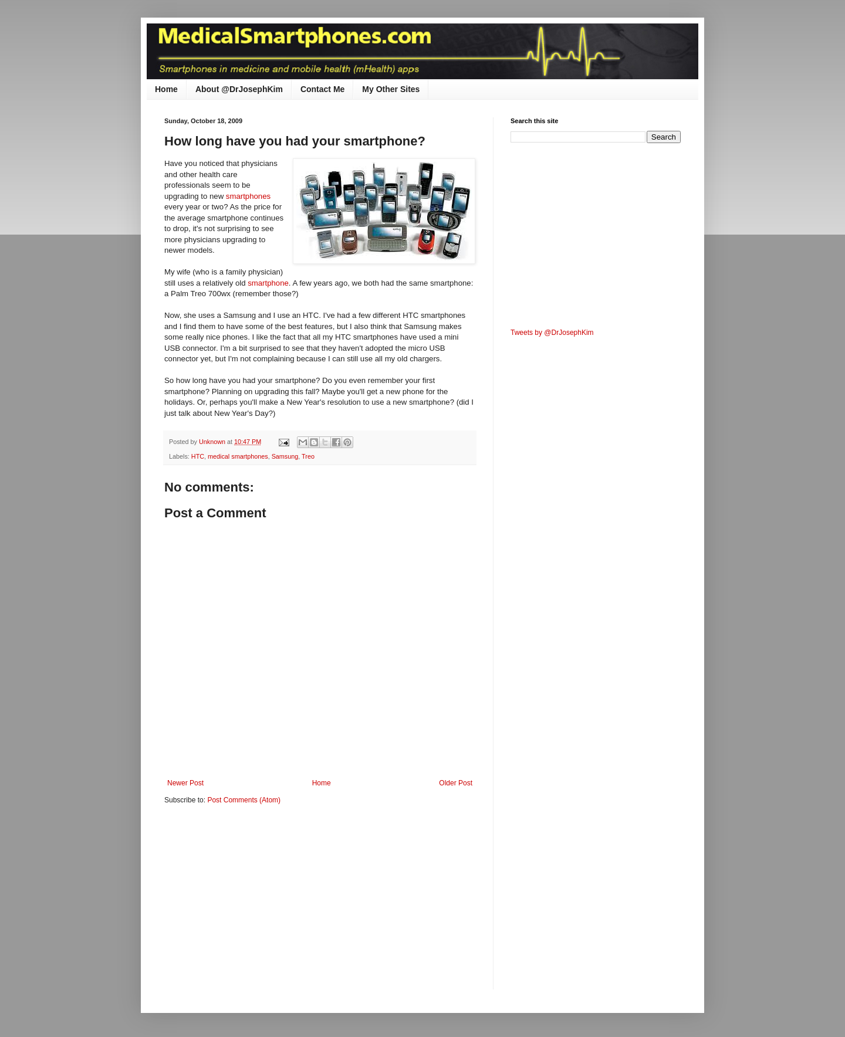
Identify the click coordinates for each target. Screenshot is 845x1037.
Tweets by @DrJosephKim (552, 332)
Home (166, 89)
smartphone (268, 283)
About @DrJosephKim (239, 89)
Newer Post (185, 783)
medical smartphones (238, 456)
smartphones (248, 196)
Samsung (285, 456)
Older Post (455, 783)
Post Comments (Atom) (243, 800)
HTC (197, 456)
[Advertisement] (262, 904)
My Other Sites (391, 89)
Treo (308, 456)
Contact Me (322, 89)
